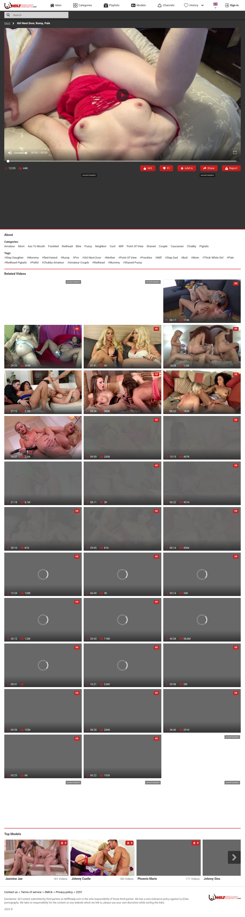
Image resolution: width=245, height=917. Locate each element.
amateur (9, 246)
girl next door (92, 257)
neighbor (101, 246)
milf (121, 246)
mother (110, 257)
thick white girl (214, 257)
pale (231, 257)
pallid (35, 262)
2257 (79, 892)
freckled (53, 246)
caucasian (177, 246)
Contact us (11, 892)
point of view (135, 246)
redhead (67, 246)
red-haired (50, 257)
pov (76, 257)
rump (66, 257)
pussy (88, 246)
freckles (147, 257)
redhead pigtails (16, 262)
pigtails (204, 246)
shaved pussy (133, 262)
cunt (113, 246)
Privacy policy (64, 892)
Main (7, 23)
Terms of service (31, 892)
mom (21, 246)
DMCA (49, 892)
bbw (78, 246)
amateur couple (79, 262)
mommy (33, 257)
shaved (151, 246)
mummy (115, 262)
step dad (172, 257)
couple (163, 246)
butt (185, 257)
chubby (191, 246)
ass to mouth (36, 246)
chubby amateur (53, 262)
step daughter (15, 257)
